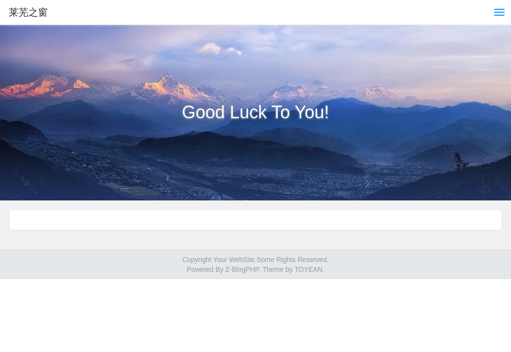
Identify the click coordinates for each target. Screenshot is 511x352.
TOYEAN (308, 269)
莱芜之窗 (28, 12)
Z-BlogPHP (242, 269)
